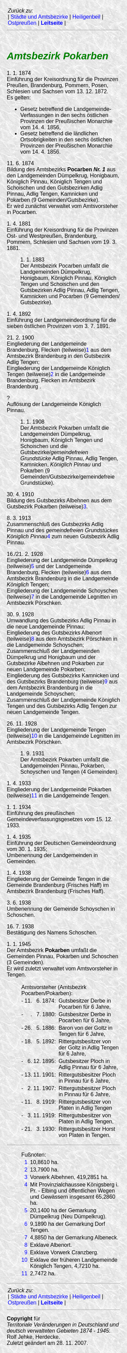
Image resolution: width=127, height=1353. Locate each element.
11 (34, 795)
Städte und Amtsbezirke (39, 17)
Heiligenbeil (86, 17)
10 (34, 736)
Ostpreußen (22, 23)
